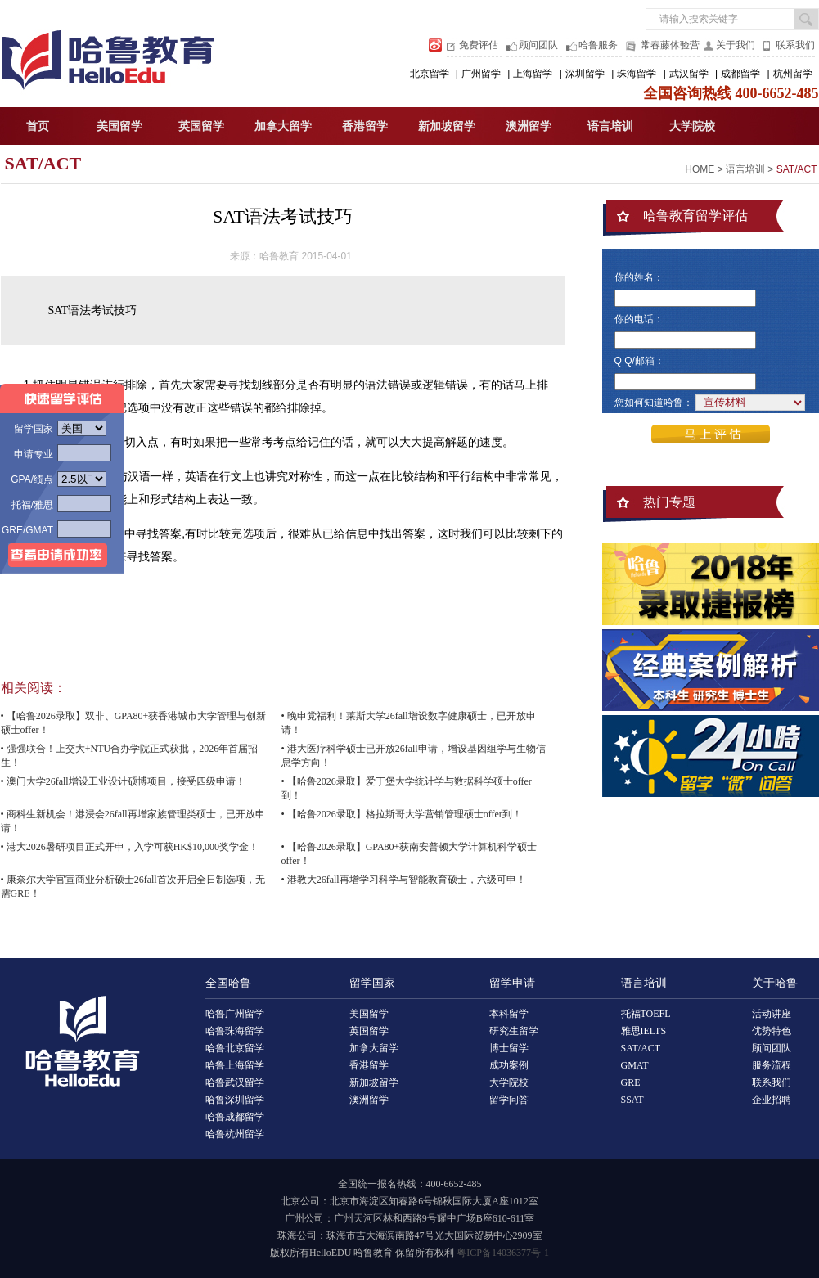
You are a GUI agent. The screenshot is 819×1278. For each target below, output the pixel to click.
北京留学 (429, 73)
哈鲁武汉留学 (234, 1082)
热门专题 (669, 502)
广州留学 (481, 73)
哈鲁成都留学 (234, 1117)
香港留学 (365, 126)
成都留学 (740, 73)
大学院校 (692, 126)
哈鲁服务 (598, 45)
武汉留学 (689, 73)
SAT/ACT (43, 163)
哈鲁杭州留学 (234, 1134)
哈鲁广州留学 (234, 1013)
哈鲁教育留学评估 (695, 216)
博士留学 (509, 1048)
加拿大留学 (283, 126)
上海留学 (532, 73)
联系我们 (795, 45)
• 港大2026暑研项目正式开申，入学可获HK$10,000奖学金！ (130, 847)
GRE (631, 1082)
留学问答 (509, 1099)
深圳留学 (585, 73)
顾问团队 (538, 45)
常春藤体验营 (670, 45)
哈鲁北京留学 (234, 1048)
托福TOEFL (646, 1013)
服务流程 (771, 1065)
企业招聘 (771, 1099)
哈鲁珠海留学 (234, 1031)
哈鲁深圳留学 (234, 1099)
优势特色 (771, 1031)
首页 (37, 126)
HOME (699, 169)
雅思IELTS (644, 1031)
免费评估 (478, 45)
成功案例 (509, 1065)
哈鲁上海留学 (234, 1065)
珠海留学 (636, 73)
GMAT (635, 1065)
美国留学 (119, 126)
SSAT (632, 1099)
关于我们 (735, 45)
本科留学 (509, 1013)
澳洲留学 (528, 126)
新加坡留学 (446, 126)
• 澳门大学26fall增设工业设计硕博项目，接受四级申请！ (123, 781)
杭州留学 (792, 73)
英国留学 (201, 126)
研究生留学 (513, 1031)
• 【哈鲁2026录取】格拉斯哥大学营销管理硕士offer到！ (401, 814)
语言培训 (610, 126)
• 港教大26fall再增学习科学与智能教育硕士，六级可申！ (403, 879)
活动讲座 (771, 1013)
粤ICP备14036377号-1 (503, 1252)
